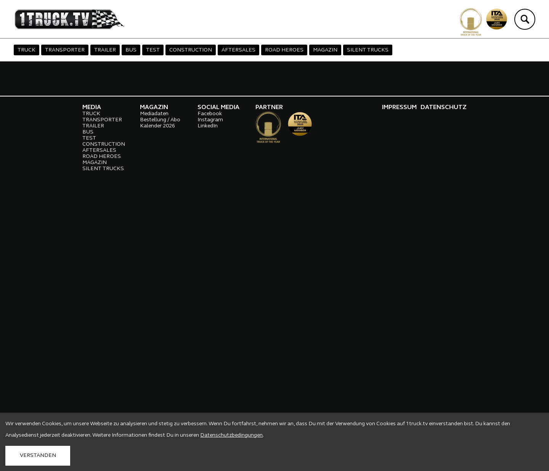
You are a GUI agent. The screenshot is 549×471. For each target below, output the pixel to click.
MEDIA (91, 382)
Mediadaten (154, 388)
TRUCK (26, 50)
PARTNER (269, 382)
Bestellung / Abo (160, 394)
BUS (130, 50)
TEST (153, 50)
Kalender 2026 (157, 400)
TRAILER (105, 50)
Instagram (210, 394)
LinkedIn (207, 400)
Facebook (209, 388)
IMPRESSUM (399, 382)
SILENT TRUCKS (367, 50)
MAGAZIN (325, 50)
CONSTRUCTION (190, 50)
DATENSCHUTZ (444, 382)
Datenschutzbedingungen (231, 435)
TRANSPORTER (65, 50)
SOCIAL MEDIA (218, 382)
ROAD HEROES (284, 50)
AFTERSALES (238, 50)
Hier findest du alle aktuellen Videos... (80, 338)
